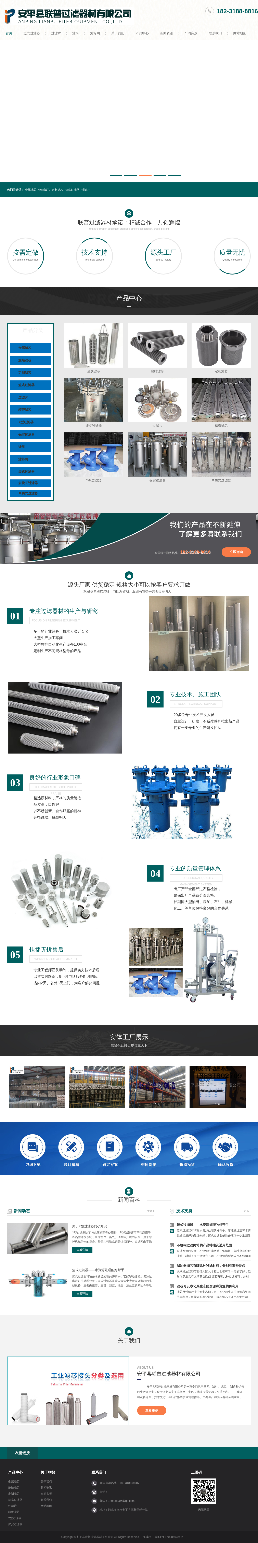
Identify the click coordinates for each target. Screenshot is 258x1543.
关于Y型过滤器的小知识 (89, 1226)
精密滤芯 (24, 409)
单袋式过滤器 (28, 493)
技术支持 (184, 1211)
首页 (9, 33)
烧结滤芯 (44, 189)
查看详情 (82, 1249)
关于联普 (48, 1472)
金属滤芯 (30, 189)
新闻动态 (22, 1211)
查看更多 (151, 1410)
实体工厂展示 (129, 1041)
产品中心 (142, 33)
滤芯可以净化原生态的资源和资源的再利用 (207, 1286)
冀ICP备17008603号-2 (169, 1537)
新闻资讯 (166, 33)
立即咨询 (236, 552)
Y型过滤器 (26, 422)
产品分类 (32, 329)
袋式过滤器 (26, 471)
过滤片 (56, 33)
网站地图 (239, 33)
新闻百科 (129, 1194)
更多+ (150, 1210)
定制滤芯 (57, 189)
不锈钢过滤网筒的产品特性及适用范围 (204, 1245)
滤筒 (75, 33)
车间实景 (190, 33)
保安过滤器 (26, 434)
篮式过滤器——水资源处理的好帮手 (98, 1270)
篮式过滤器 (32, 33)
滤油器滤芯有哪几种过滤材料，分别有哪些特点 (211, 1265)
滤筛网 (95, 33)
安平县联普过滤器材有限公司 (169, 1373)
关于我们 (117, 33)
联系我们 (215, 33)
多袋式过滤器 (28, 483)
